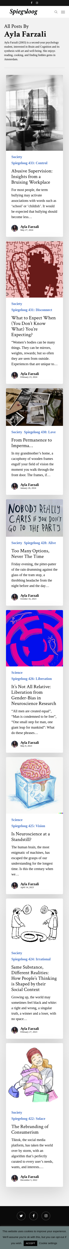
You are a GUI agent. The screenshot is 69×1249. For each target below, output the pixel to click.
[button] (63, 12)
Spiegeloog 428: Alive (40, 543)
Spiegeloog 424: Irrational (30, 959)
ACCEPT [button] (30, 1243)
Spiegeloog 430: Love (40, 432)
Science (16, 672)
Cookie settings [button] (48, 1243)
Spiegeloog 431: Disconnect (31, 310)
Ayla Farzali (29, 226)
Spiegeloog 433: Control (29, 163)
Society (16, 157)
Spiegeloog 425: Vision (28, 826)
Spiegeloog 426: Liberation (31, 678)
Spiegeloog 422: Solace (28, 1118)
